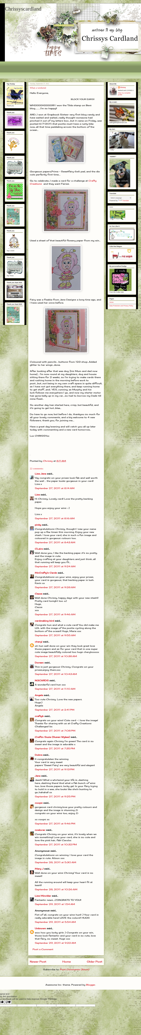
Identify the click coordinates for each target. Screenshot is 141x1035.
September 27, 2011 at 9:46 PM (55, 823)
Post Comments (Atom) (74, 969)
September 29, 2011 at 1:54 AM (55, 904)
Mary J (39, 868)
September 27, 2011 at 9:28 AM (55, 587)
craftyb (39, 716)
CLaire (39, 548)
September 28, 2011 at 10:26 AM (56, 889)
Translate (123, 200)
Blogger (90, 984)
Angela (39, 695)
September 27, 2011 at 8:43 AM (55, 542)
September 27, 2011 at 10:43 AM (56, 674)
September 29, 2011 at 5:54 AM (55, 922)
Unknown (40, 928)
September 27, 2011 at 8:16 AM (55, 518)
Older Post (94, 961)
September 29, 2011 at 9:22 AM (55, 943)
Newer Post (38, 961)
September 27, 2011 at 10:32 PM (56, 844)
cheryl (38, 641)
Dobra (38, 754)
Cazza (38, 593)
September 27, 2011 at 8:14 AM (54, 488)
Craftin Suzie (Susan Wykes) (52, 737)
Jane (37, 775)
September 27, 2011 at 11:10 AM (55, 688)
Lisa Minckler (43, 895)
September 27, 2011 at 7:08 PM (55, 730)
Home (66, 961)
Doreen (39, 662)
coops (39, 802)
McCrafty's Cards (46, 572)
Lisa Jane (40, 473)
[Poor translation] (8, 1002)
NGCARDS (42, 680)
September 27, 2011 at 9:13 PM (54, 769)
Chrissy (123, 87)
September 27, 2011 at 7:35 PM (55, 748)
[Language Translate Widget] (120, 198)
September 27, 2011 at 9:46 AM (55, 614)
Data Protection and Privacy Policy (121, 306)
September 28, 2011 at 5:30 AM (55, 862)
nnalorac (40, 830)
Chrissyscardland (23, 9)
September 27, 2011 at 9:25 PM (55, 796)
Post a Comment (43, 949)
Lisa (37, 494)
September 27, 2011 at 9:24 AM (55, 566)
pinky (38, 524)
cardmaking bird (44, 620)
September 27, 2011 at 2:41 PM (54, 709)
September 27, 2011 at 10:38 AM (56, 656)
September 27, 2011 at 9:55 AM (55, 635)
